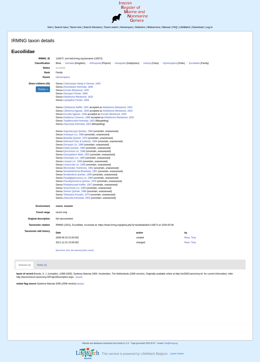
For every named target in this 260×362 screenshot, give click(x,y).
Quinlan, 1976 (75, 138)
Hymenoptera (170, 63)
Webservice (153, 27)
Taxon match (111, 27)
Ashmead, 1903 (79, 120)
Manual (166, 27)
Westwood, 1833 (78, 96)
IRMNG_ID (44, 58)
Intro (50, 27)
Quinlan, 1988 (78, 131)
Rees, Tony (190, 237)
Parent (46, 77)
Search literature (92, 27)
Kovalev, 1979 (76, 194)
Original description (39, 218)
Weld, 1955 (76, 154)
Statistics (140, 27)
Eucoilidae (194, 63)
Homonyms (126, 27)
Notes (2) (42, 265)
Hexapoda (120, 63)
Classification (42, 63)
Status (46, 67)
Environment (43, 206)
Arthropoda (95, 63)
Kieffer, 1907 (77, 184)
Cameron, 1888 (76, 117)
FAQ (174, 27)
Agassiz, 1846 (76, 110)
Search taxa (61, 27)
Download (197, 27)
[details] (79, 277)
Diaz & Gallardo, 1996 (80, 141)
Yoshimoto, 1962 (78, 168)
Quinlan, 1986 (74, 148)
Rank (47, 72)
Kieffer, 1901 (76, 107)
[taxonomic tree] (63, 250)
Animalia (69, 63)
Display (43, 89)
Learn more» (177, 353)
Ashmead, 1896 (78, 87)
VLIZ (127, 343)
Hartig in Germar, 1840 (81, 83)
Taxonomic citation (39, 225)
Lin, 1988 (73, 134)
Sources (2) (24, 265)
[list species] (76, 250)
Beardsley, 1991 (80, 171)
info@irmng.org (171, 343)
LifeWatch (184, 27)
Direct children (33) (39, 83)
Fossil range (43, 212)
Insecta (147, 63)
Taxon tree (75, 27)
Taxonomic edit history (37, 231)
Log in (209, 27)
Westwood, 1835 (76, 90)
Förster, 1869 (75, 93)
